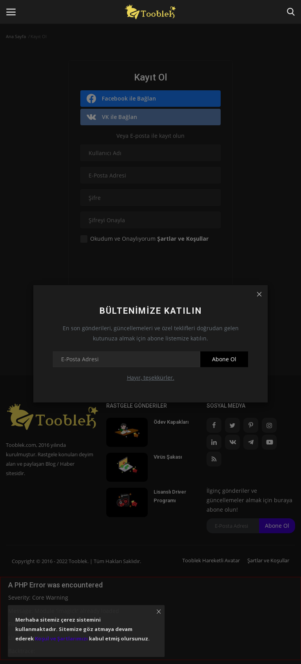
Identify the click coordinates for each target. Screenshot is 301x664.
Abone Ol (224, 359)
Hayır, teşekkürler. (150, 377)
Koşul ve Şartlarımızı (61, 638)
